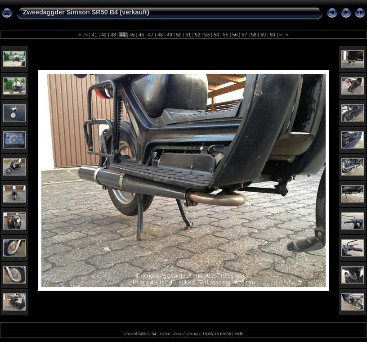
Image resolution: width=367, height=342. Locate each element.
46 (141, 34)
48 (160, 34)
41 (94, 34)
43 (113, 34)
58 (254, 34)
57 (244, 34)
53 (207, 34)
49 (170, 34)
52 (197, 34)
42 (104, 34)
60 (273, 34)
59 (263, 34)
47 (151, 34)
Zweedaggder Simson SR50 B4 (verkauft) (86, 12)
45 (132, 34)
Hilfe (239, 333)
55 (226, 34)
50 (179, 34)
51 (188, 34)
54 (216, 34)
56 (235, 34)
